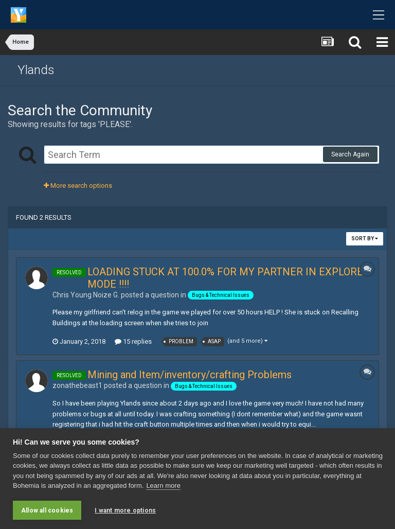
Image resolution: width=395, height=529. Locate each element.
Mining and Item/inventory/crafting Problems (189, 374)
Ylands (36, 70)
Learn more (163, 485)
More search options (78, 185)
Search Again (350, 154)
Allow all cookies (47, 510)
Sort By (364, 238)
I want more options (125, 510)
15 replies (133, 341)
